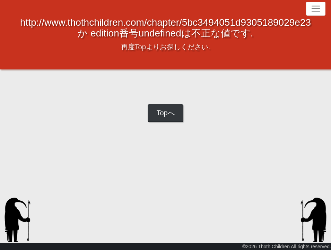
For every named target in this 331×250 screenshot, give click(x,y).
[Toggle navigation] (315, 9)
